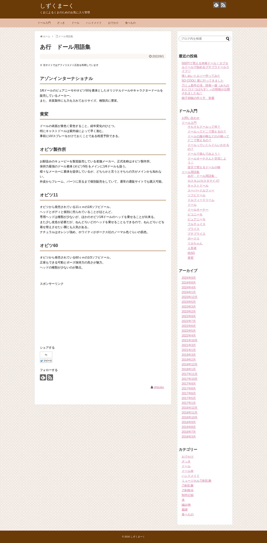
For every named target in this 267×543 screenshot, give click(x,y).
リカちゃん (195, 243)
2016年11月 (189, 412)
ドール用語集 (191, 172)
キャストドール (198, 185)
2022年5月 (189, 330)
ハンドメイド (94, 22)
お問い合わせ (191, 118)
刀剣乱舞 (188, 485)
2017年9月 (189, 383)
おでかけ (113, 22)
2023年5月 (189, 301)
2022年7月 (189, 321)
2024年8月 (189, 282)
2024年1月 (189, 292)
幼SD (191, 253)
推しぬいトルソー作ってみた (201, 75)
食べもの (130, 22)
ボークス (194, 238)
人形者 (192, 248)
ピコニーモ (195, 214)
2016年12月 (189, 407)
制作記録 (188, 495)
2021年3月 (189, 345)
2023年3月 (189, 306)
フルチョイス (196, 224)
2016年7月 (189, 431)
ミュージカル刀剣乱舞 (196, 480)
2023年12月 (189, 297)
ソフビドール (196, 195)
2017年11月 (189, 374)
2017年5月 (189, 398)
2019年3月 (189, 354)
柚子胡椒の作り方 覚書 (198, 98)
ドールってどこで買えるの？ (207, 131)
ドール (75, 22)
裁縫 (185, 509)
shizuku (159, 387)
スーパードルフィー (201, 190)
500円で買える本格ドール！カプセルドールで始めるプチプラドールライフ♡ (205, 67)
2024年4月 (189, 287)
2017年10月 (189, 378)
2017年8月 (189, 388)
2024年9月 (189, 277)
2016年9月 (189, 422)
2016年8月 (189, 427)
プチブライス (196, 233)
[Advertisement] (71, 312)
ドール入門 (44, 22)
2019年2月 (189, 359)
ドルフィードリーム (201, 200)
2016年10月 (189, 417)
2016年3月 (189, 436)
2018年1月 (189, 369)
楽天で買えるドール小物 (204, 167)
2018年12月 (189, 364)
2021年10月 (189, 340)
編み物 (186, 504)
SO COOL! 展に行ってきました (203, 80)
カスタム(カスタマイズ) (203, 180)
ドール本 (188, 471)
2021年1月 (189, 350)
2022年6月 (189, 326)
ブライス (194, 228)
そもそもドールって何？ (204, 126)
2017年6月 (189, 393)
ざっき (61, 22)
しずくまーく (57, 6)
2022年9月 (189, 316)
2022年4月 (189, 335)
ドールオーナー (198, 209)
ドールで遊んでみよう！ (204, 153)
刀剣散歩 (188, 490)
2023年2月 (189, 311)
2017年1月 (189, 403)
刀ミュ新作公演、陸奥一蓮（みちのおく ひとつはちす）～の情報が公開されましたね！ (206, 89)
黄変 (191, 257)
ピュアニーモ (196, 219)
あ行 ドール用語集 (202, 176)
